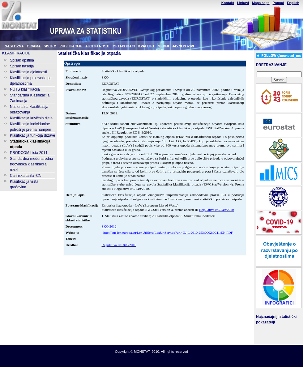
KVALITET (146, 46)
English (293, 3)
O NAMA (34, 46)
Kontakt (227, 3)
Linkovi (243, 3)
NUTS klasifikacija (25, 89)
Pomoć (278, 3)
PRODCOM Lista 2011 (28, 153)
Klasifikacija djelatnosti (28, 72)
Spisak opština (22, 60)
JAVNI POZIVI (183, 46)
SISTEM (50, 46)
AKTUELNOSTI (97, 46)
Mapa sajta (260, 3)
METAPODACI (124, 46)
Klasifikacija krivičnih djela (31, 118)
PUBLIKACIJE (70, 46)
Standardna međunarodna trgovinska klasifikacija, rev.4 (31, 164)
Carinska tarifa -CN (25, 175)
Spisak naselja (22, 66)
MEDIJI (163, 46)
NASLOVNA (14, 46)
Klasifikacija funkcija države (32, 135)
